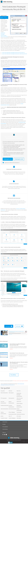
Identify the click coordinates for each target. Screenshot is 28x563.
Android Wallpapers (12, 418)
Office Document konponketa (20, 399)
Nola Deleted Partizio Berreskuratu (17, 353)
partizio (2, 416)
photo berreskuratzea (12, 408)
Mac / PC (10, 416)
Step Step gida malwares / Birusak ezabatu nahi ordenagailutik (19, 363)
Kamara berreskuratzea (19, 409)
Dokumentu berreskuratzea (19, 406)
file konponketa (11, 398)
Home (2, 383)
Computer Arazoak (4, 418)
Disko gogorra (11, 392)
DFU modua (19, 416)
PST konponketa (4, 398)
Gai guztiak (3, 390)
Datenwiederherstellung (14, 437)
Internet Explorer (19, 403)
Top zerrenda (19, 412)
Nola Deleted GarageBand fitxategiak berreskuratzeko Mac (17, 344)
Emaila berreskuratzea (4, 405)
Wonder (7, 1)
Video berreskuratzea (4, 408)
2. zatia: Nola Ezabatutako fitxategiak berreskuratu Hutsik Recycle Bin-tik (14, 53)
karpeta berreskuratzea (11, 402)
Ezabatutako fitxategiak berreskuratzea (10, 383)
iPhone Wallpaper (12, 412)
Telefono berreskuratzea (3, 413)
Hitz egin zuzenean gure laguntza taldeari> (20, 380)
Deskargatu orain (8, 159)
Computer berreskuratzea (11, 406)
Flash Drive (19, 390)
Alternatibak (19, 418)
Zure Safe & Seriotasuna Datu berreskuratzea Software (14, 137)
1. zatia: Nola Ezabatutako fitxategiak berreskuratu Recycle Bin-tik (13, 52)
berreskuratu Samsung (21, 414)
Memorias (10, 390)
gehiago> (11, 348)
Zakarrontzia (19, 401)
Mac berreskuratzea (4, 392)
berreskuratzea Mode (12, 414)
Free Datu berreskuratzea (3, 402)
